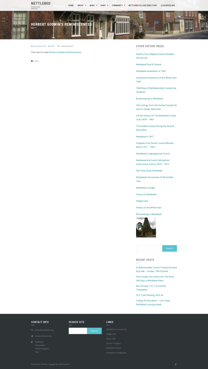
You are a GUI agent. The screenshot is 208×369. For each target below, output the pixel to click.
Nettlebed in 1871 (145, 136)
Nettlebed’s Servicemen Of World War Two (155, 179)
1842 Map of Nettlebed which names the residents (156, 90)
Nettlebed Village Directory (143, 5)
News (92, 5)
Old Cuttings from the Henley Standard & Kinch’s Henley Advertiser (156, 107)
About (81, 5)
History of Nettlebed (146, 194)
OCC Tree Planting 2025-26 (149, 295)
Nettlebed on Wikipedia (116, 352)
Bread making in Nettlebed (149, 98)
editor (52, 46)
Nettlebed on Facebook (116, 329)
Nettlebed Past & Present (148, 64)
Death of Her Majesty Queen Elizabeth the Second (155, 56)
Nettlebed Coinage (145, 187)
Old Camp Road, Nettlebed (149, 170)
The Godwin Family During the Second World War (155, 128)
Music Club (111, 338)
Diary (103, 5)
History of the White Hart (148, 207)
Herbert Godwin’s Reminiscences (65, 52)
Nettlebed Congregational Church (153, 153)
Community (117, 5)
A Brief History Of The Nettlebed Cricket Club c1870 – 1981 (156, 117)
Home (71, 5)
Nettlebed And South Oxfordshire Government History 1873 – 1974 (152, 162)
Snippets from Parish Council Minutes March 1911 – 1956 (155, 145)
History (36, 61)
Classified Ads (168, 5)
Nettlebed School (113, 348)
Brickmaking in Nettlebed (148, 214)
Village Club (142, 200)
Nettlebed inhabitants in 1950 (151, 71)
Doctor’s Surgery (113, 343)
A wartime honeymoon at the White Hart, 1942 (156, 79)
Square (52, 364)
